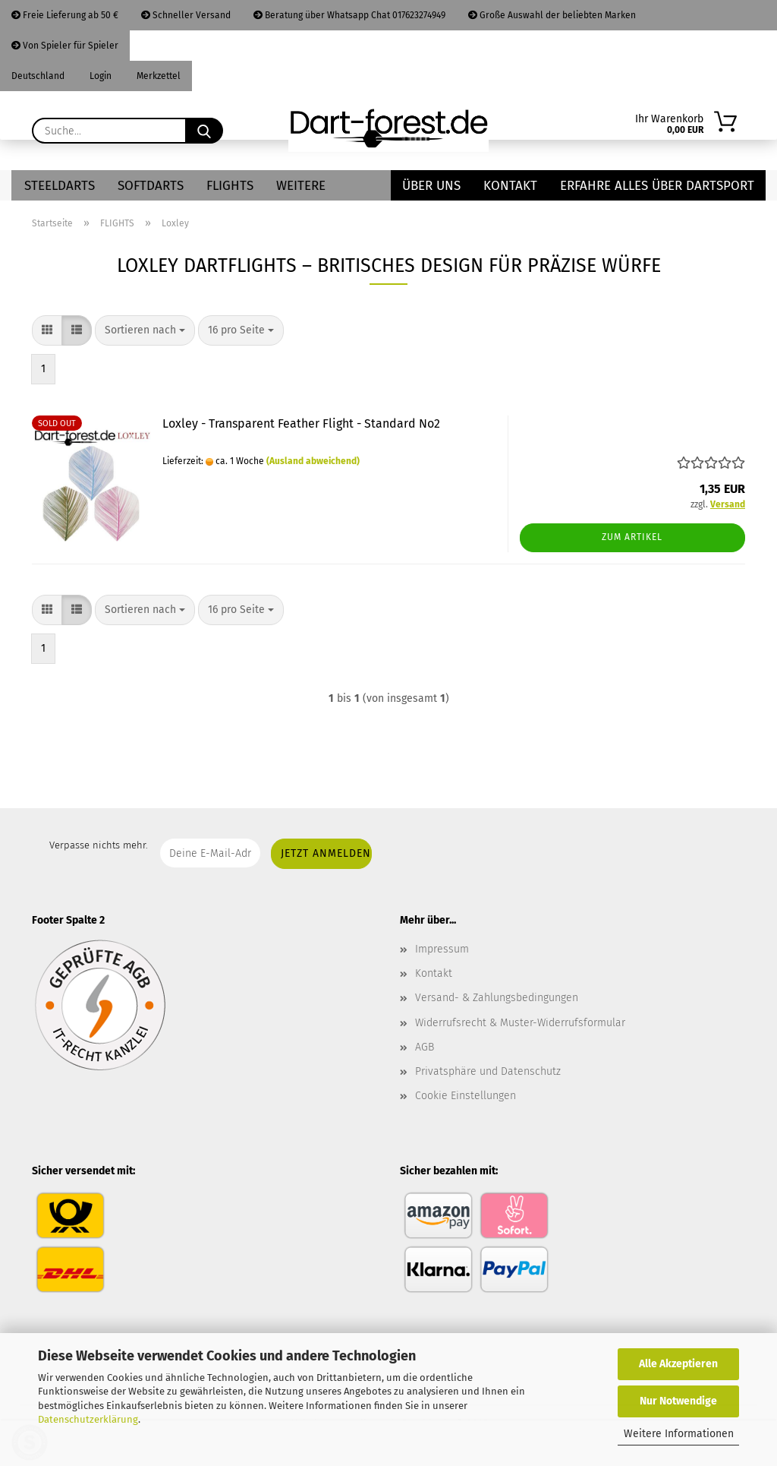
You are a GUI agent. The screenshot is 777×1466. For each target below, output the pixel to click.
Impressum (442, 949)
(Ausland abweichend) (313, 461)
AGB (424, 1047)
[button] (47, 330)
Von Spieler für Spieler (64, 45)
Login (99, 76)
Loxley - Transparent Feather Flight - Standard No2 (301, 423)
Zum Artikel (632, 537)
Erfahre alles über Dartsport (657, 186)
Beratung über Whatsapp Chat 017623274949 (349, 15)
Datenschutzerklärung (88, 1419)
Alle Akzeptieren (678, 1363)
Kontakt (510, 186)
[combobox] (145, 330)
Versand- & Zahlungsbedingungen (496, 997)
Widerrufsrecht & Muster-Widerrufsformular (520, 1022)
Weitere (301, 186)
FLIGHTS (229, 186)
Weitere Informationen (679, 1433)
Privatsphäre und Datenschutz (488, 1071)
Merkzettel (157, 76)
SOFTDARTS (151, 186)
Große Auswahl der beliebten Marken (552, 15)
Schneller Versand (186, 15)
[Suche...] (204, 131)
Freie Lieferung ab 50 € (64, 15)
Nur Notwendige (678, 1401)
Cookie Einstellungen (465, 1095)
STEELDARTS (59, 186)
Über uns (431, 186)
